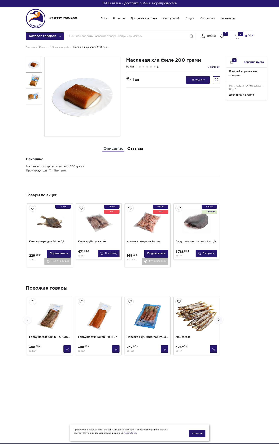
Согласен (197, 433)
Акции (189, 18)
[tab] (113, 148)
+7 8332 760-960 (63, 18)
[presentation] (27, 317)
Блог (104, 18)
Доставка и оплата (144, 18)
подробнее (130, 435)
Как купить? (171, 18)
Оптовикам (208, 18)
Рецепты (119, 18)
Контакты (228, 18)
